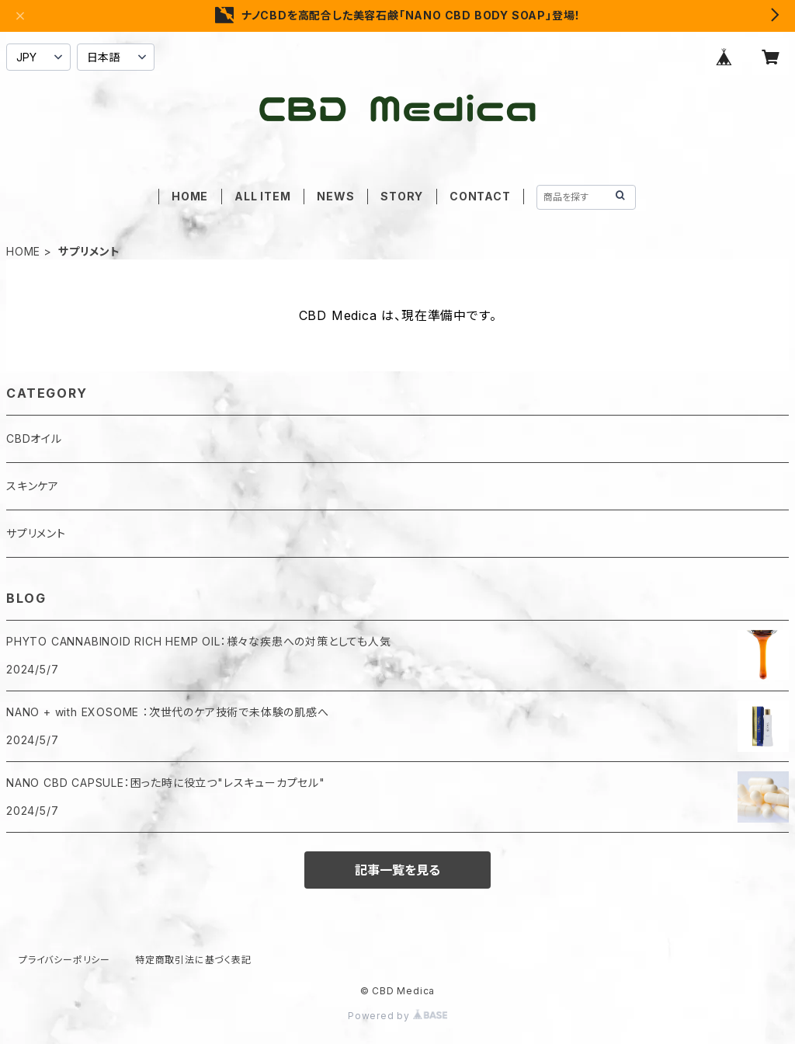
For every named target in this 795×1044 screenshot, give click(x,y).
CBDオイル (34, 438)
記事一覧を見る (397, 870)
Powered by (397, 1015)
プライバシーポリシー (64, 960)
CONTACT (480, 196)
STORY (401, 196)
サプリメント (36, 533)
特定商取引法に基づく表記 (193, 960)
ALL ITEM (262, 196)
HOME (190, 196)
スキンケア (32, 485)
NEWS (335, 196)
